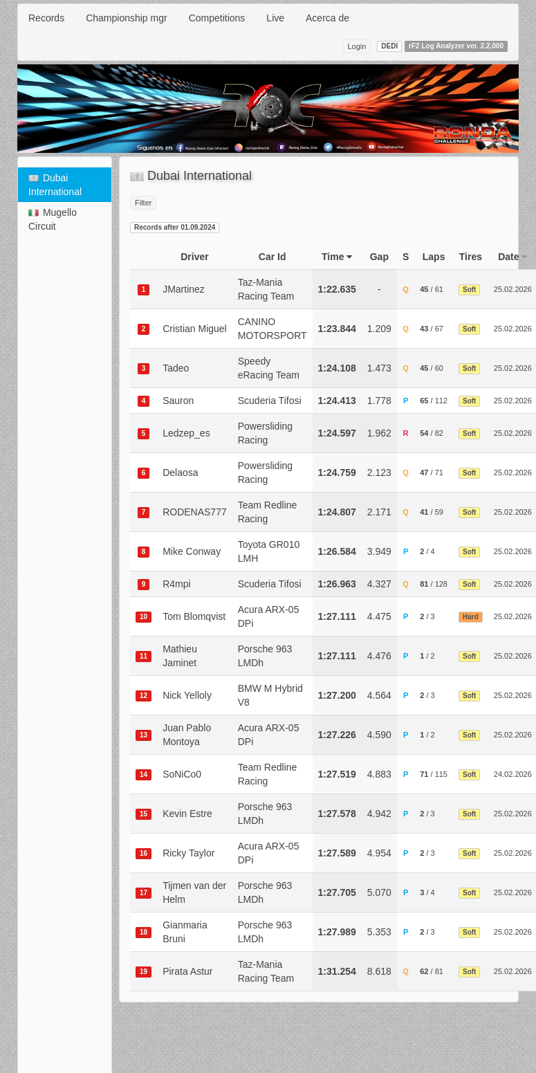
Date (512, 256)
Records (46, 18)
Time (337, 256)
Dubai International (55, 184)
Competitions (217, 18)
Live (275, 18)
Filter (143, 203)
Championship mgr (126, 18)
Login (356, 46)
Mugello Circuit (52, 219)
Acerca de (327, 18)
